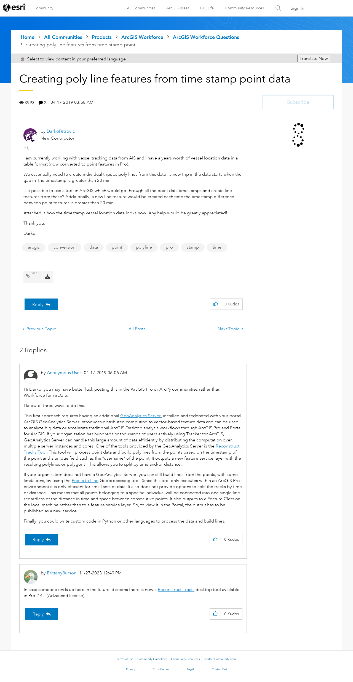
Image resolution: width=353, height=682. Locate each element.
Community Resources (244, 8)
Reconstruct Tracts (176, 589)
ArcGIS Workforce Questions (206, 37)
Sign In (297, 8)
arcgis (34, 247)
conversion (65, 247)
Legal (190, 669)
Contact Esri (219, 669)
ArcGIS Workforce (142, 37)
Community (43, 8)
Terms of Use (124, 659)
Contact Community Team (220, 659)
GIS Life (207, 8)
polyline (144, 247)
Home (27, 37)
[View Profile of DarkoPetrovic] (61, 131)
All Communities (141, 8)
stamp (193, 247)
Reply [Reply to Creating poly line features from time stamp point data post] (38, 304)
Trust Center (161, 669)
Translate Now (313, 58)
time (217, 247)
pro (169, 247)
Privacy (130, 669)
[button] (215, 304)
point (117, 247)
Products (102, 37)
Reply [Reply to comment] (38, 539)
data (93, 247)
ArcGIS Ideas (177, 8)
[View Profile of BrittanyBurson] (61, 573)
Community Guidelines (152, 659)
